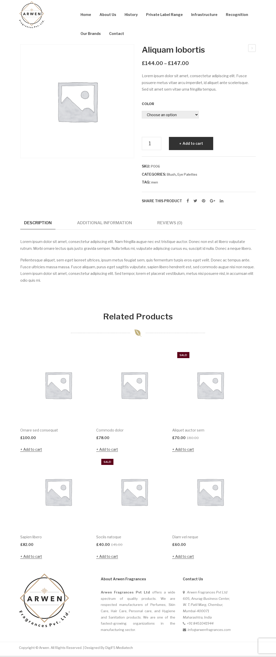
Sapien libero (31, 538)
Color (148, 104)
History (131, 14)
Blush (171, 174)
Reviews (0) (169, 222)
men (154, 182)
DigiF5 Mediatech (119, 649)
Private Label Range (164, 14)
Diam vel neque (185, 538)
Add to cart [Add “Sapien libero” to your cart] (32, 558)
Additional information (104, 222)
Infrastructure (204, 14)
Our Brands (91, 33)
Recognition (237, 14)
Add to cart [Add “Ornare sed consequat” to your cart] (32, 450)
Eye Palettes (187, 174)
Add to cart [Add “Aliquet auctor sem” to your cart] (184, 450)
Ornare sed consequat (252, 49)
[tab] (37, 225)
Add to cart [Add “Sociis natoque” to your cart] (108, 558)
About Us (108, 14)
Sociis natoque (108, 538)
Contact (116, 33)
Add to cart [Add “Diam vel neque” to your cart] (184, 558)
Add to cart (193, 143)
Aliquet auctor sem (188, 431)
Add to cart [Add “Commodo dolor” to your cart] (108, 450)
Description (38, 222)
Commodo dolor (110, 431)
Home (86, 14)
